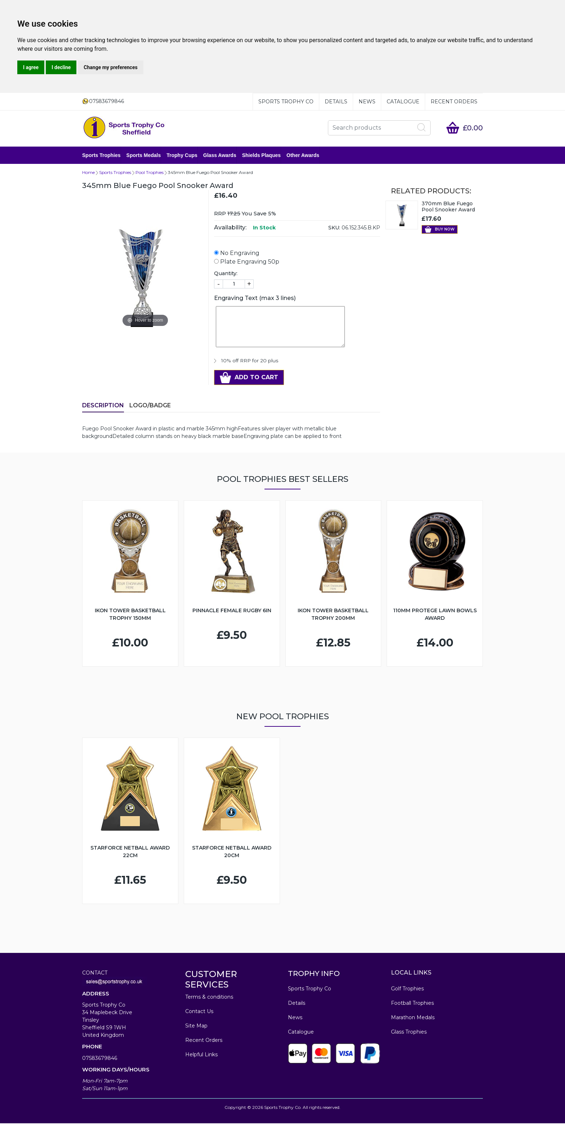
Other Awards (302, 155)
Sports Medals (143, 155)
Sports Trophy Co (285, 101)
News (367, 101)
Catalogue (403, 101)
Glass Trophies (409, 1032)
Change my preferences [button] (110, 67)
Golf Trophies (407, 989)
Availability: (230, 228)
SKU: (334, 228)
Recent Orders (454, 101)
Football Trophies (412, 1003)
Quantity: (225, 274)
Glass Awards (219, 155)
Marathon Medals (413, 1018)
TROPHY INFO (314, 974)
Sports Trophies (101, 155)
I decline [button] (61, 67)
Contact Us (199, 1012)
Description (103, 406)
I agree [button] (31, 67)
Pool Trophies (149, 173)
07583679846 (99, 1059)
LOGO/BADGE (150, 406)
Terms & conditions (209, 997)
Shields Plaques (261, 155)
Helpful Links (201, 1055)
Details (336, 101)
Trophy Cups (181, 155)
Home (88, 173)
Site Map (196, 1026)
